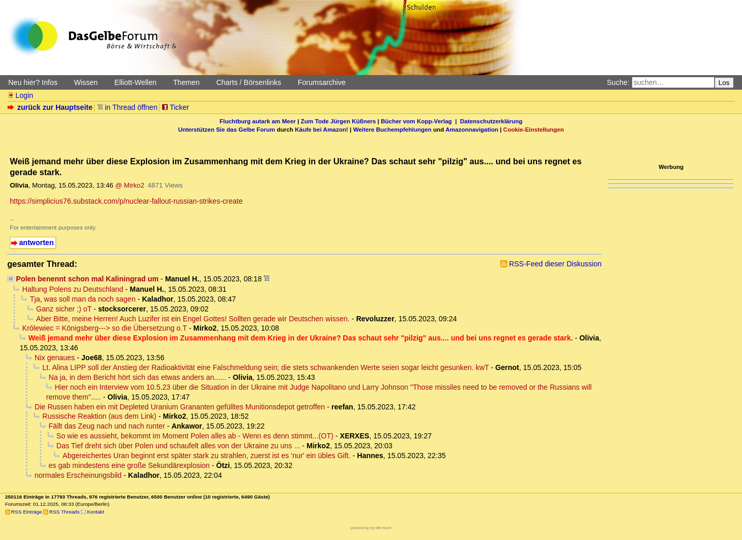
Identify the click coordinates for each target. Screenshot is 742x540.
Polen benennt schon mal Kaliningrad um (87, 279)
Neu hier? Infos (32, 82)
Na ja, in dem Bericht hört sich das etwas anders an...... (137, 377)
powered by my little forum (371, 528)
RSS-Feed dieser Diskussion (555, 264)
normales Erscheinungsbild (78, 475)
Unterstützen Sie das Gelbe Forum (226, 129)
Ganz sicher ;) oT (64, 309)
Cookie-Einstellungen (533, 129)
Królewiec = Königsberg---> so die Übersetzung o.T (104, 328)
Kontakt (95, 512)
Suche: (618, 82)
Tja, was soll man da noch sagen (83, 299)
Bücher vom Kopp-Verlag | (420, 121)
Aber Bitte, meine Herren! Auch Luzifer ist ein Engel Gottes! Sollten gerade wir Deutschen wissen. (193, 319)
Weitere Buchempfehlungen (392, 129)
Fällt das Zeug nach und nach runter (107, 426)
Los (724, 83)
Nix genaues (55, 357)
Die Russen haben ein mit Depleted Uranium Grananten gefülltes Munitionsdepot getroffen (180, 407)
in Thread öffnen (127, 107)
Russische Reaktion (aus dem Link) (99, 416)
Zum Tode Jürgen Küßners (338, 121)
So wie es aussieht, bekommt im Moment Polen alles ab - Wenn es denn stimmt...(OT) (194, 436)
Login (20, 95)
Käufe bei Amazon (320, 129)
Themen (186, 82)
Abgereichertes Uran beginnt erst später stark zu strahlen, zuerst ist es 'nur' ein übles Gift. (207, 455)
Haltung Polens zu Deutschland (72, 289)
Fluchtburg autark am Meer (258, 121)
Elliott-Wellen (135, 82)
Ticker (175, 107)
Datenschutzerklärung (491, 121)
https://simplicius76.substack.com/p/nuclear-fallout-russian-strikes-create (126, 201)
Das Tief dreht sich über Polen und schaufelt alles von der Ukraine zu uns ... (178, 446)
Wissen (86, 82)
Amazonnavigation (471, 129)
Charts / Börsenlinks (248, 82)
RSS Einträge (26, 512)
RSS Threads (64, 512)
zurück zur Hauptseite (51, 107)
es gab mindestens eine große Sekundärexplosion (129, 465)
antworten (36, 242)
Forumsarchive (322, 82)
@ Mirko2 (129, 185)
